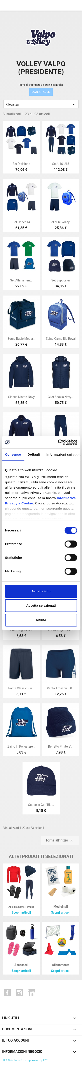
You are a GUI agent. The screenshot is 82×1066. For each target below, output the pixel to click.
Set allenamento (21, 280)
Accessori (21, 965)
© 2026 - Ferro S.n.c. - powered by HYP (25, 1060)
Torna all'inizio (59, 840)
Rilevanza (41, 104)
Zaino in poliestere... (21, 746)
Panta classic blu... (21, 688)
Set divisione (21, 164)
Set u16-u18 (60, 164)
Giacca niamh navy (21, 397)
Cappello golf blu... (41, 805)
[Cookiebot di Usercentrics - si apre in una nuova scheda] (58, 442)
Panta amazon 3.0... (60, 688)
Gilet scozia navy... (60, 397)
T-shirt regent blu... (21, 630)
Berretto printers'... (60, 746)
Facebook (7, 992)
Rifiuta (41, 620)
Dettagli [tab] (34, 454)
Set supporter (60, 280)
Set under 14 (21, 222)
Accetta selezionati (41, 605)
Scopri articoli (21, 912)
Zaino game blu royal (60, 338)
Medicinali (61, 906)
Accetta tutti (41, 591)
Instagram (19, 992)
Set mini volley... (61, 222)
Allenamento (61, 965)
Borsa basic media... (21, 338)
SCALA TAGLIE (40, 91)
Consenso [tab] (13, 454)
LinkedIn (31, 992)
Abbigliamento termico (21, 906)
